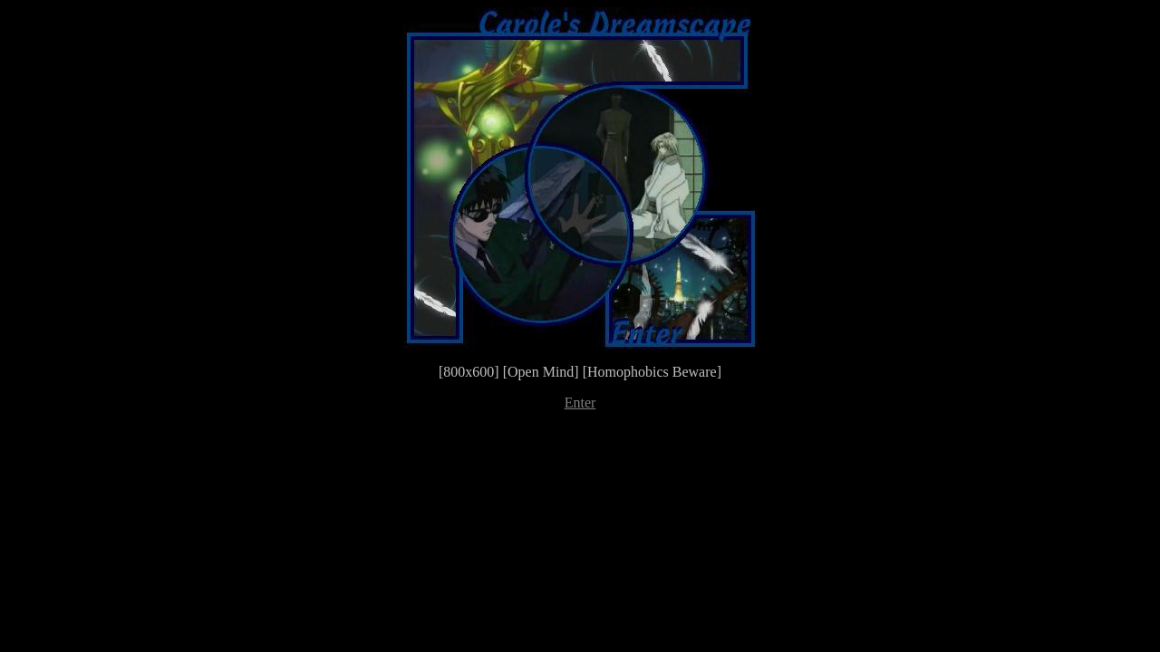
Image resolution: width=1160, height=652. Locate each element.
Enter (580, 402)
